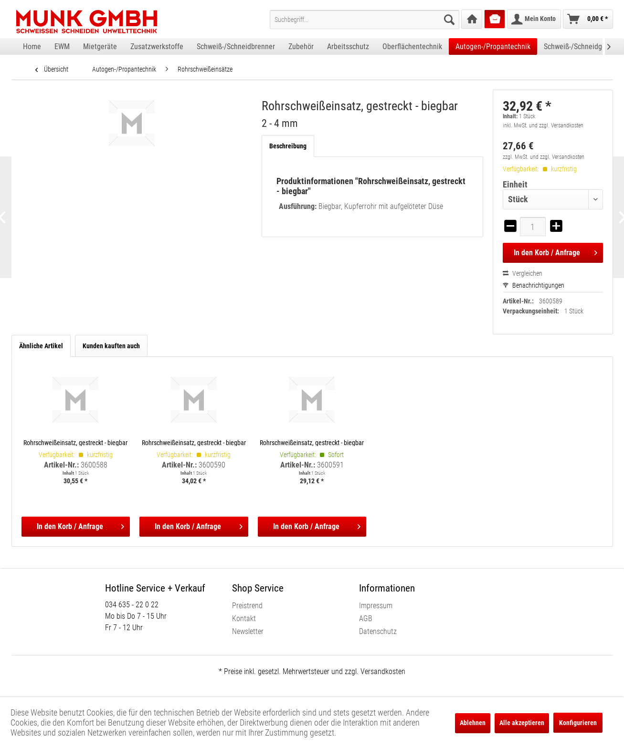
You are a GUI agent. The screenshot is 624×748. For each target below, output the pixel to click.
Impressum (375, 605)
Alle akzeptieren (521, 723)
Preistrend (247, 605)
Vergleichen (522, 273)
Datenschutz (378, 631)
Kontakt (244, 618)
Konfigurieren (578, 723)
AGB (365, 618)
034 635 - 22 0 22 (132, 604)
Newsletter (248, 631)
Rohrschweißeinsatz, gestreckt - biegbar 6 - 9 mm (312, 442)
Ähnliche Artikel (41, 346)
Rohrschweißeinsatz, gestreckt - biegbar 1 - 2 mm (75, 442)
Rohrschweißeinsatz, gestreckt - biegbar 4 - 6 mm (194, 442)
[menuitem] (364, 19)
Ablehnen (473, 723)
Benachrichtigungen (533, 285)
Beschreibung (288, 146)
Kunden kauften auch (111, 346)
